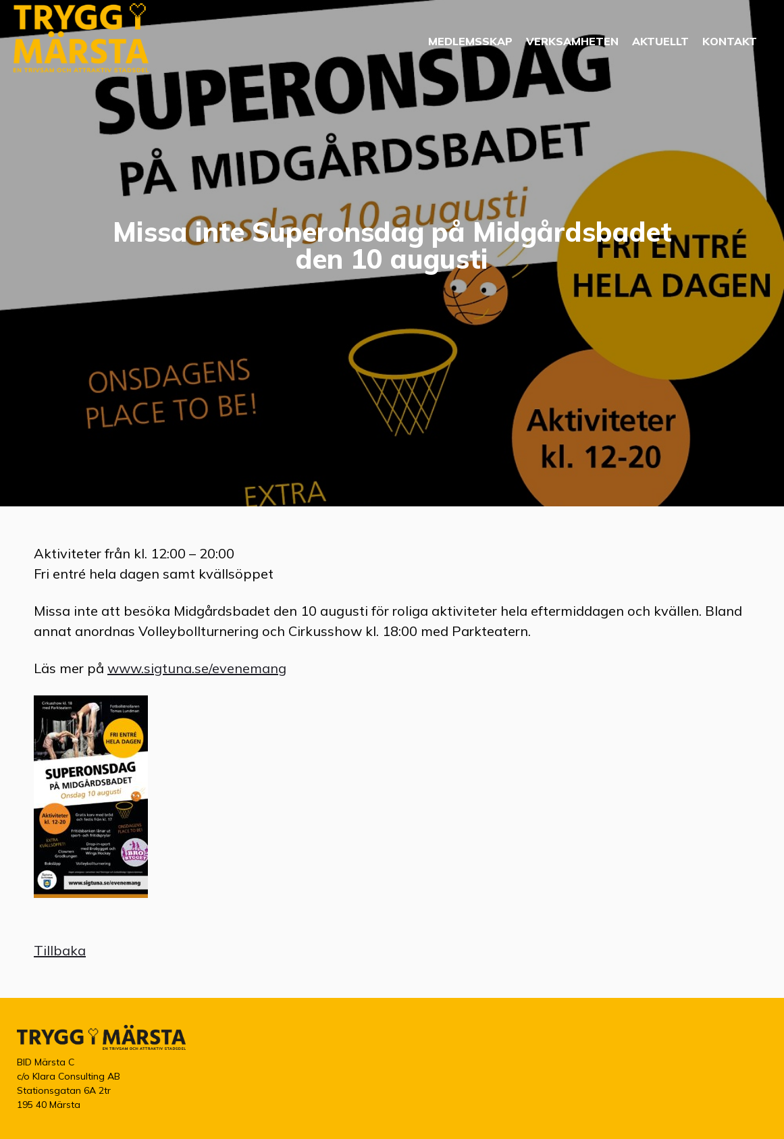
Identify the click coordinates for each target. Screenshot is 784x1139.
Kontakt (729, 41)
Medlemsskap (470, 41)
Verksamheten (572, 41)
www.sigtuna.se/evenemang (196, 668)
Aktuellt (660, 41)
